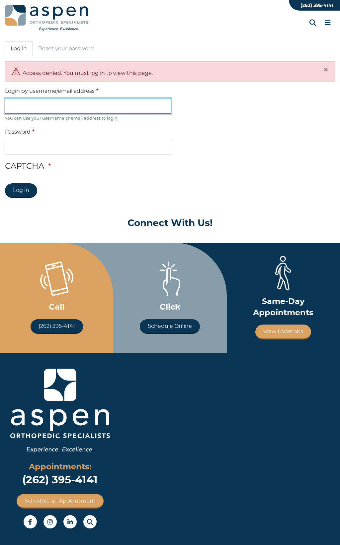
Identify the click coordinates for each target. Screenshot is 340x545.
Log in (19, 48)
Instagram (50, 521)
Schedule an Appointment (60, 501)
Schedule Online (170, 326)
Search (90, 521)
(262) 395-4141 (316, 5)
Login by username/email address (50, 91)
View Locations (283, 331)
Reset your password (66, 48)
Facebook (30, 521)
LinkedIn (70, 521)
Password (18, 132)
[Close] (326, 70)
